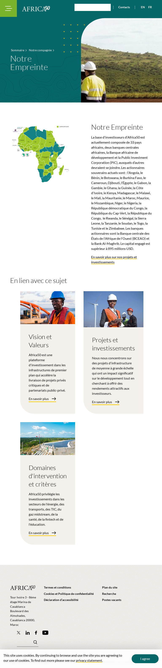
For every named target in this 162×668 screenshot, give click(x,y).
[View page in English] (141, 7)
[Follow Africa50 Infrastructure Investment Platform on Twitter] (18, 632)
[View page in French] (148, 7)
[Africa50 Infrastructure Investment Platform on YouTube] (45, 632)
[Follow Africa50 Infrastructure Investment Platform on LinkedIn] (28, 633)
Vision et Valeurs (40, 341)
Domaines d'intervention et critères (48, 476)
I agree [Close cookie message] (145, 659)
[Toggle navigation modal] (8, 8)
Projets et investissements (113, 344)
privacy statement (89, 660)
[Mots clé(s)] (27, 643)
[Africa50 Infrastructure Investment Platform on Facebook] (36, 633)
